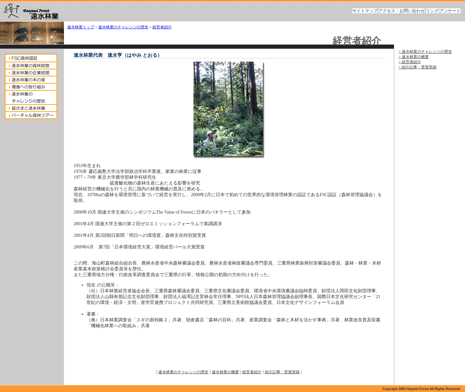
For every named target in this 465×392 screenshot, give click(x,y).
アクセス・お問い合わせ (401, 10)
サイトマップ (364, 10)
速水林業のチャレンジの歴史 (123, 27)
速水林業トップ (80, 27)
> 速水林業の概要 (413, 57)
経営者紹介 (162, 27)
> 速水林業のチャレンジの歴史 (425, 51)
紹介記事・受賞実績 (282, 372)
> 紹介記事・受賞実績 (417, 67)
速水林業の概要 (225, 372)
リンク (432, 10)
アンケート (449, 10)
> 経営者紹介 (409, 62)
